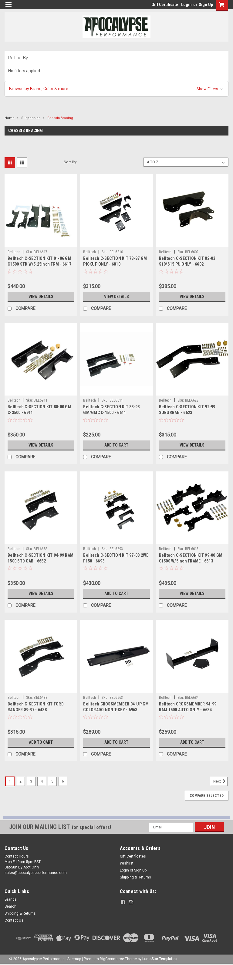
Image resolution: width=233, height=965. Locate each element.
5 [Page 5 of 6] (52, 781)
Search (10, 906)
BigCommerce (112, 959)
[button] (116, 89)
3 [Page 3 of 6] (31, 781)
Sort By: (70, 162)
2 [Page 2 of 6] (20, 781)
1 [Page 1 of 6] (10, 781)
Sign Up (206, 4)
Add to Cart (116, 445)
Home (10, 118)
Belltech (14, 252)
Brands (11, 899)
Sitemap (74, 959)
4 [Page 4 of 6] (42, 781)
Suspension (31, 118)
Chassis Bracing (60, 118)
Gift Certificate (164, 4)
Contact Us (14, 920)
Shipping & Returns (135, 877)
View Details (41, 296)
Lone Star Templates (159, 959)
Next (220, 781)
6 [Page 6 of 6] (63, 781)
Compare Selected (207, 795)
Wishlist (126, 863)
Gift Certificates (133, 856)
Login (186, 4)
